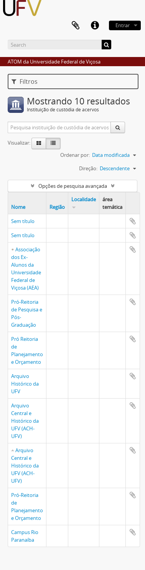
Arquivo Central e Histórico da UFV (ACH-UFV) (25, 421)
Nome (18, 207)
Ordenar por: (75, 154)
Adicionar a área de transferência (133, 221)
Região (57, 207)
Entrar (122, 25)
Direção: (88, 168)
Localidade (83, 199)
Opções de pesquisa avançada (72, 185)
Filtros (25, 81)
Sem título (23, 221)
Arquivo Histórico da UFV (25, 384)
